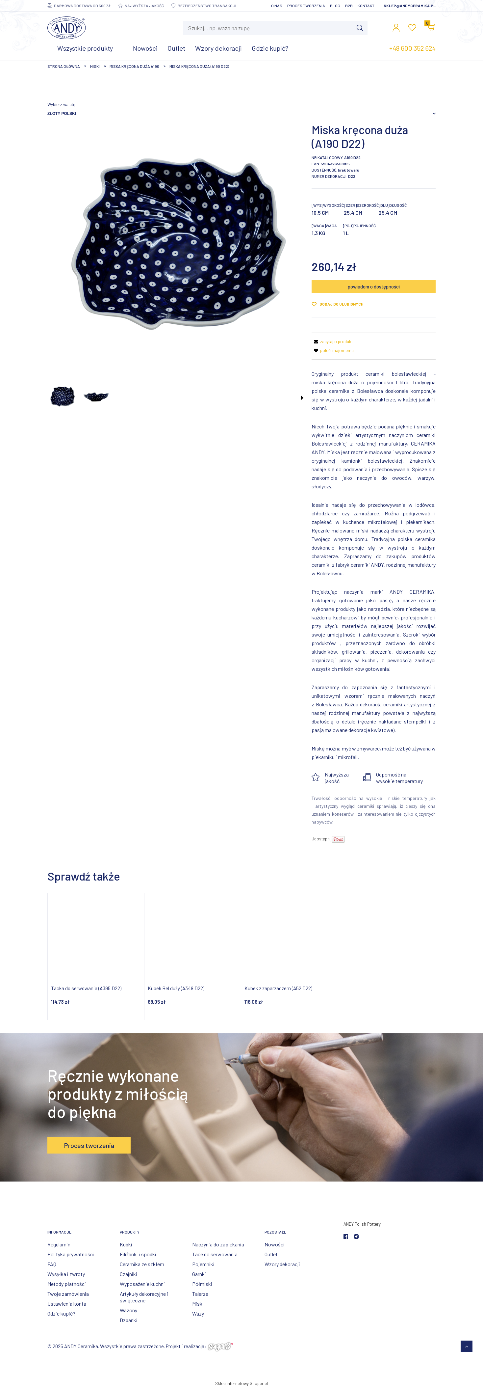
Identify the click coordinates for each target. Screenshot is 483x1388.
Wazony (128, 1310)
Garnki (199, 1274)
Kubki (126, 1244)
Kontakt (366, 5)
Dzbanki (129, 1320)
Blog (335, 5)
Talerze (200, 1294)
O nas (276, 5)
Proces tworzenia (306, 5)
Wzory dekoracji (282, 1264)
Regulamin (58, 1244)
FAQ (51, 1264)
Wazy (198, 1313)
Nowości (275, 1244)
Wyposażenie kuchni (142, 1284)
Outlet (271, 1254)
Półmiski (202, 1284)
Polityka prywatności (70, 1254)
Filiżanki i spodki (138, 1254)
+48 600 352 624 (412, 48)
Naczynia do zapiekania (218, 1244)
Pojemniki (203, 1264)
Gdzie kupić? (61, 1313)
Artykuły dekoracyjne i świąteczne (144, 1297)
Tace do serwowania (215, 1254)
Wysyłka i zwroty (66, 1274)
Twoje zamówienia (68, 1294)
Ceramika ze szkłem (142, 1264)
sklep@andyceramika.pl (410, 5)
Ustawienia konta (66, 1303)
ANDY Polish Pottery (362, 1224)
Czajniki (128, 1274)
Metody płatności (66, 1284)
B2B (349, 5)
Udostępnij (322, 838)
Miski (198, 1303)
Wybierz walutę (61, 104)
